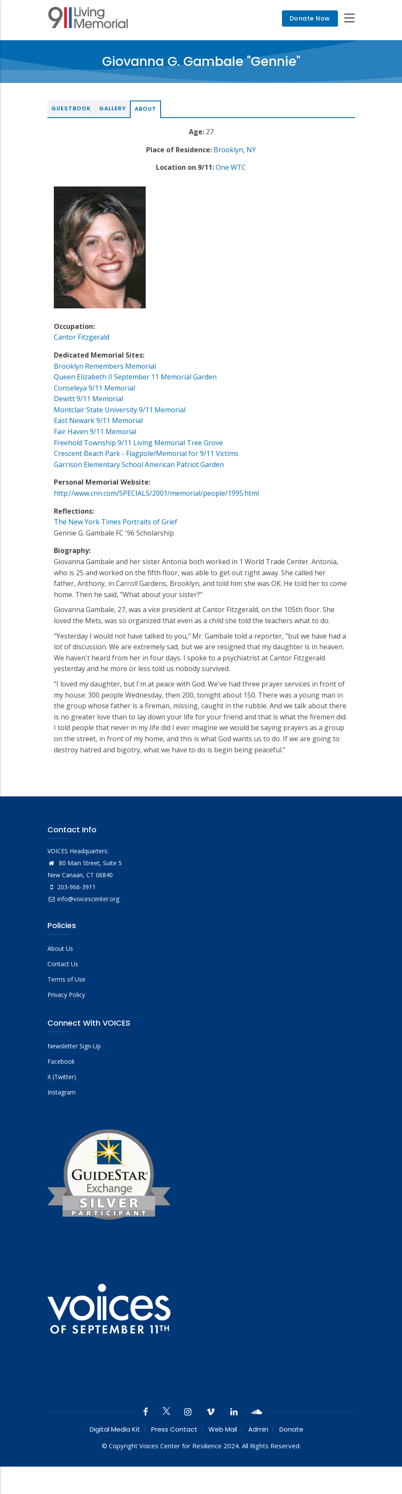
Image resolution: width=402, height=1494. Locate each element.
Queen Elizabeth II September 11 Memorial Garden (135, 377)
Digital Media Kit (115, 1429)
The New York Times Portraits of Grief (115, 522)
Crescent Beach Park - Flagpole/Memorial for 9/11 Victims (146, 453)
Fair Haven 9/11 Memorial (95, 431)
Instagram (61, 1092)
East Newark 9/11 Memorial (98, 420)
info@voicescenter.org (83, 899)
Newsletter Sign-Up (74, 1046)
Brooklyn (228, 149)
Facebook (61, 1061)
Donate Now (310, 18)
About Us (60, 948)
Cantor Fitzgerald (81, 337)
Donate (291, 1429)
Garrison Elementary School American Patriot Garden (139, 464)
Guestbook (71, 108)
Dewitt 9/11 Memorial (88, 398)
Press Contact (174, 1429)
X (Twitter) (61, 1077)
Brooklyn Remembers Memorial (105, 366)
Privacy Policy (66, 995)
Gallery (112, 108)
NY (251, 149)
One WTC (231, 167)
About (145, 109)
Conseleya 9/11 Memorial (94, 388)
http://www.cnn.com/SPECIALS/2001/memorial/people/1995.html (156, 493)
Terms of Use (66, 979)
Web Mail (222, 1429)
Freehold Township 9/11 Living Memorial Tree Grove (138, 442)
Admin (258, 1429)
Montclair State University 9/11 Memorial (119, 409)
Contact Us (62, 964)
